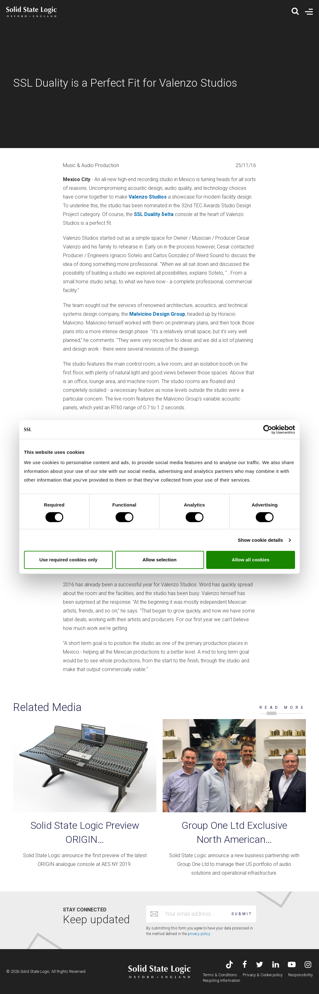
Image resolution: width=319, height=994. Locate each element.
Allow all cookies (250, 559)
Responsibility (300, 974)
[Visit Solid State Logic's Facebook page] (245, 965)
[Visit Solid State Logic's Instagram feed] (308, 965)
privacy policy (199, 934)
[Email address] (195, 914)
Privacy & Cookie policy (263, 974)
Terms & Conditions (220, 974)
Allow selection (159, 559)
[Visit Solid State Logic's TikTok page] (229, 965)
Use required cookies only (68, 559)
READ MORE (282, 707)
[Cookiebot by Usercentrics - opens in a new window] (267, 429)
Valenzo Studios (148, 197)
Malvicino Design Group (157, 314)
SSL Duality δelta (154, 214)
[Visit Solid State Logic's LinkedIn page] (275, 965)
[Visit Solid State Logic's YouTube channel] (291, 965)
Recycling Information (221, 980)
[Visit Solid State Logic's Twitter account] (260, 965)
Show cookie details (260, 540)
